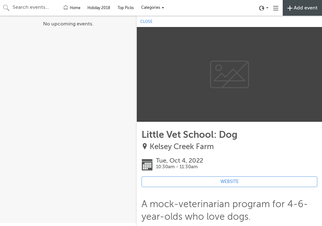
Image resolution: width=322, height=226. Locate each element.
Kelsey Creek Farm (182, 147)
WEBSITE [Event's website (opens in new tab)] (229, 181)
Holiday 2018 (98, 8)
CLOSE (146, 21)
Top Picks (126, 8)
